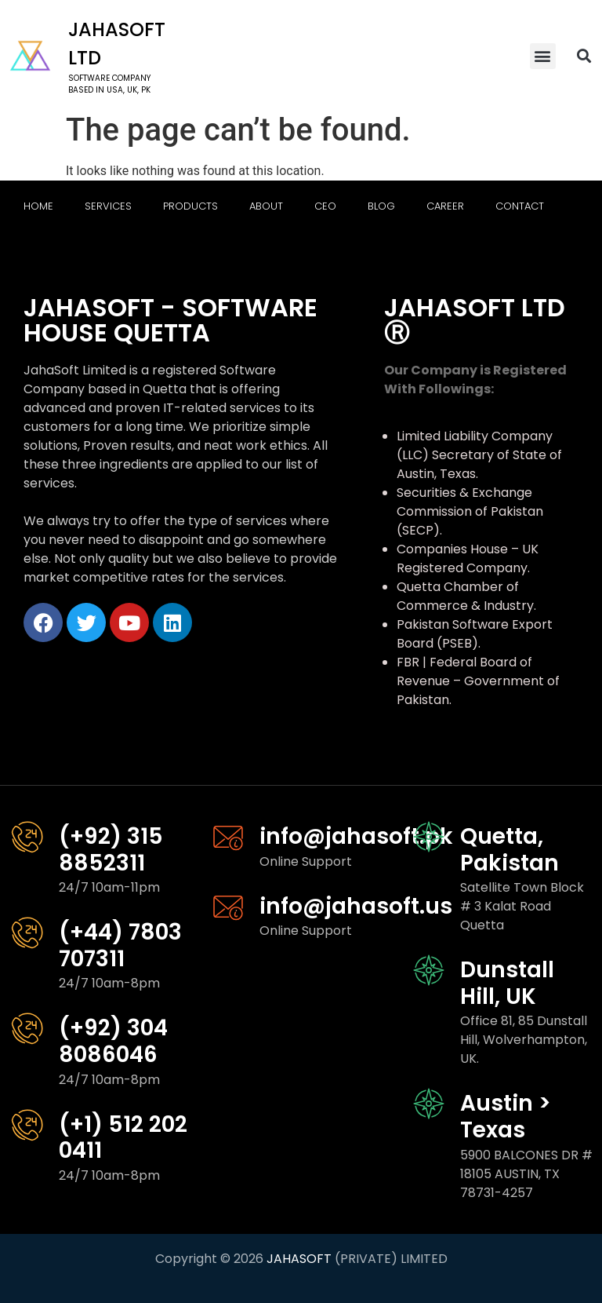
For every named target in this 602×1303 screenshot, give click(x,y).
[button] (543, 56)
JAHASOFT (299, 1259)
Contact (519, 206)
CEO (325, 206)
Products (190, 206)
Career (445, 206)
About (266, 206)
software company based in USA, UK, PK (109, 84)
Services (108, 206)
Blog (381, 206)
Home (38, 206)
